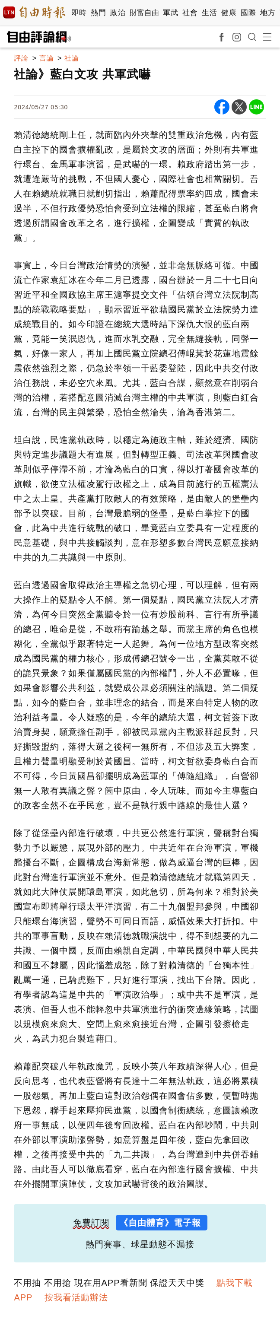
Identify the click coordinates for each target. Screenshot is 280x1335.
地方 (267, 13)
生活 (209, 13)
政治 (117, 13)
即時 (78, 13)
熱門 (98, 13)
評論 (21, 58)
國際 (248, 13)
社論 (71, 58)
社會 (189, 13)
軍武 (170, 13)
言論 (46, 58)
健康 (228, 13)
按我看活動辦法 (76, 1297)
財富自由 (144, 13)
